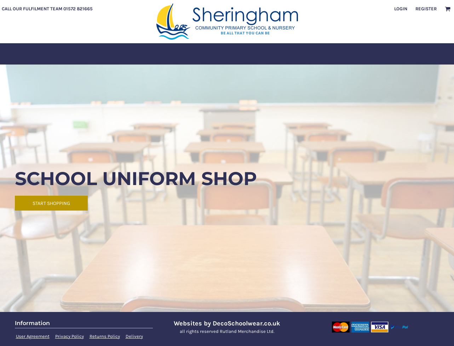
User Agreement (33, 336)
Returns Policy (105, 336)
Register (426, 8)
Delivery (134, 336)
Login (400, 8)
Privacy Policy (69, 336)
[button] (447, 9)
